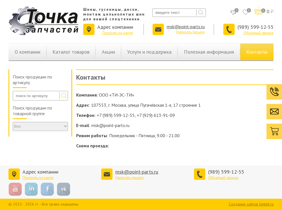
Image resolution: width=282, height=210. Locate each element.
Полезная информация (209, 52)
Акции (108, 52)
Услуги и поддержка (149, 52)
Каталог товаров (70, 52)
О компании (27, 52)
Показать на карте (117, 32)
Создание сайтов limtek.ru (251, 204)
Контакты (256, 52)
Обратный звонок (258, 32)
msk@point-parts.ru (186, 26)
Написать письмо (190, 31)
